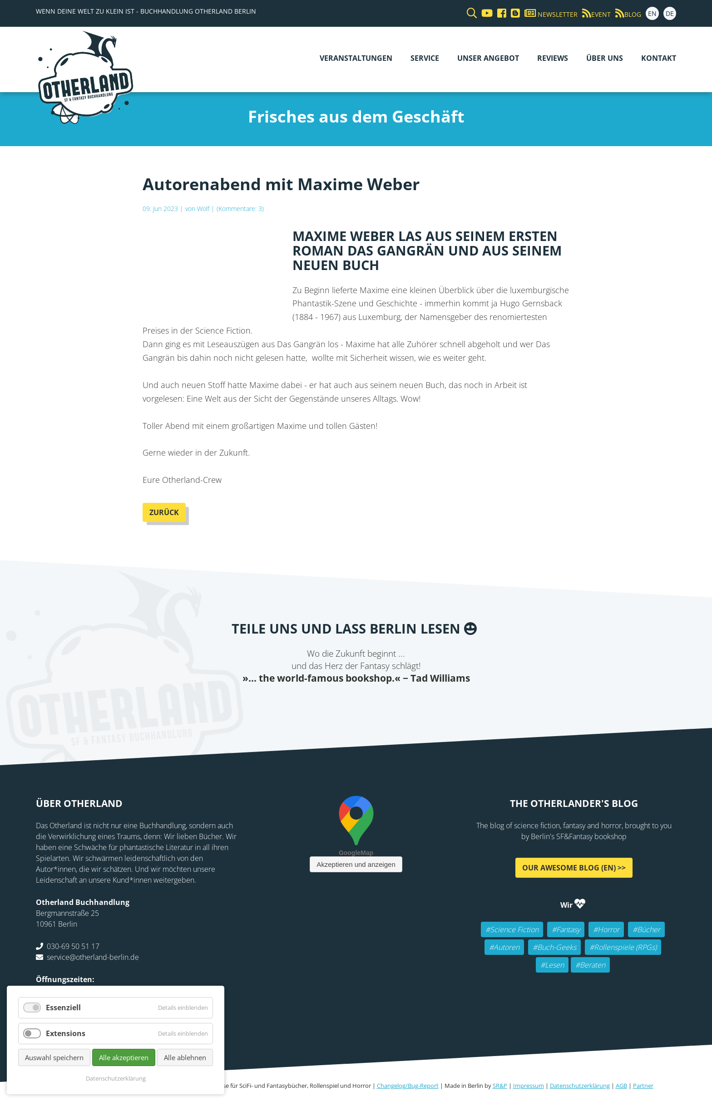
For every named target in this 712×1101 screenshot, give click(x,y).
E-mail (338, 703)
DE (670, 13)
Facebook (301, 703)
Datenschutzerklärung (580, 1085)
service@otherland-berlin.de (93, 957)
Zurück (164, 512)
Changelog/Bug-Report (408, 1085)
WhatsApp (374, 703)
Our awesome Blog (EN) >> (574, 868)
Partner (643, 1085)
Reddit (356, 703)
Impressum (528, 1085)
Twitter (319, 703)
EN (652, 13)
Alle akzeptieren (123, 1057)
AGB (621, 1085)
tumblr (392, 703)
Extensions (65, 1033)
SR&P (500, 1085)
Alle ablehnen (185, 1057)
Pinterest (410, 703)
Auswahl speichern (54, 1057)
